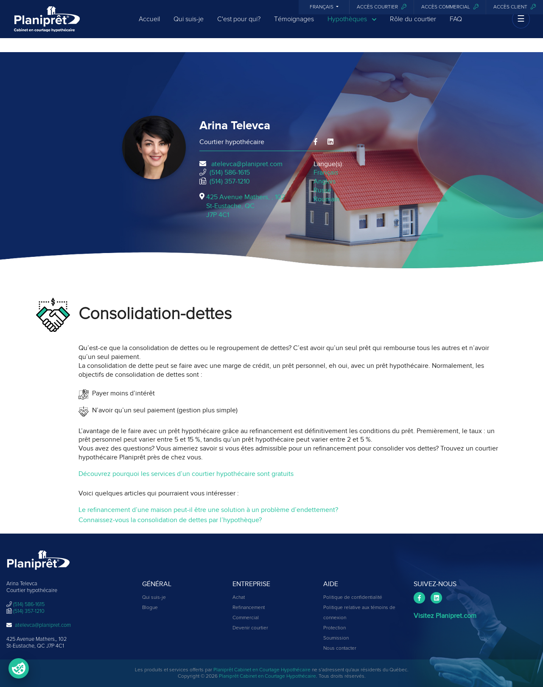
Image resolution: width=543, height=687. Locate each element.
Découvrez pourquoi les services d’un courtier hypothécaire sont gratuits (186, 474)
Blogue (150, 607)
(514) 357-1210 (230, 181)
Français (322, 7)
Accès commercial (450, 7)
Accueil (149, 26)
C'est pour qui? (238, 26)
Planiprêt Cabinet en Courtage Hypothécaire (262, 670)
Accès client (514, 7)
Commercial (245, 617)
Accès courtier (381, 7)
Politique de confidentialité (352, 597)
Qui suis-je (189, 26)
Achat (238, 597)
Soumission (336, 638)
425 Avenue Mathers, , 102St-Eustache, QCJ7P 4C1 (245, 206)
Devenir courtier (250, 628)
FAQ (456, 26)
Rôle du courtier (413, 26)
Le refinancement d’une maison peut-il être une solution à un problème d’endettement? (208, 510)
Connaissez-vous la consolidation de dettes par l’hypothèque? (170, 520)
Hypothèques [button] (351, 26)
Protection (334, 628)
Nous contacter (339, 648)
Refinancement (248, 607)
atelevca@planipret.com (247, 164)
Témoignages (294, 26)
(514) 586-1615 (230, 172)
